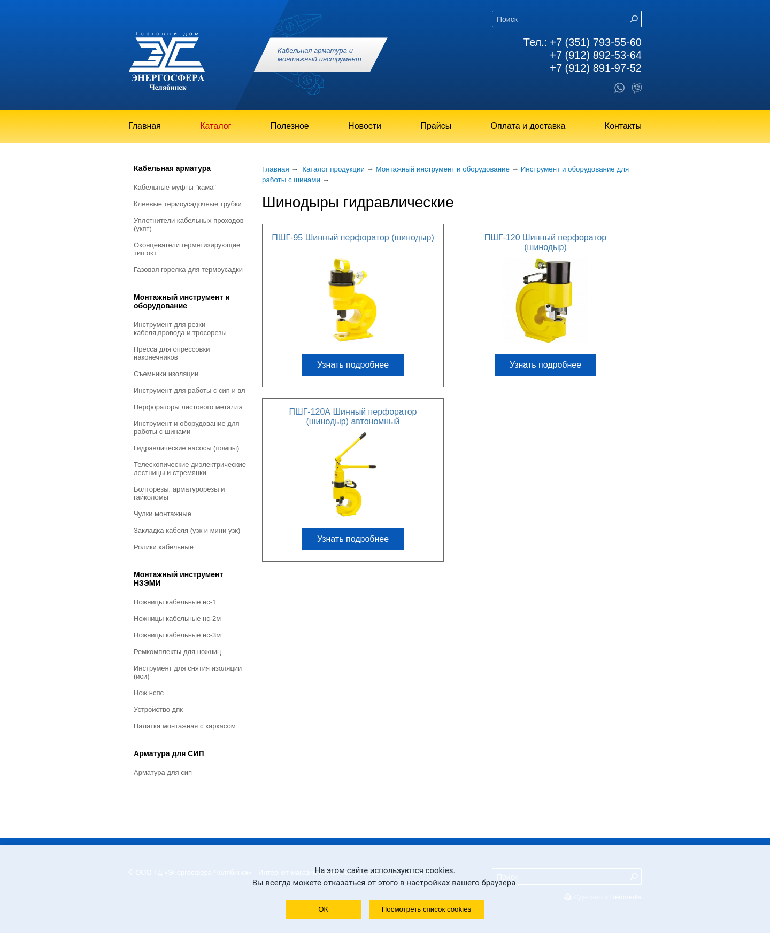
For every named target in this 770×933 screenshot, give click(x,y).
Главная (144, 125)
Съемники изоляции (166, 374)
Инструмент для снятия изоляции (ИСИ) (188, 672)
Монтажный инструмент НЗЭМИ (178, 578)
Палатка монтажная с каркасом (185, 726)
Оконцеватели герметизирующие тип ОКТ (187, 249)
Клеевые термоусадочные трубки (188, 204)
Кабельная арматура (172, 168)
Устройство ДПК (158, 709)
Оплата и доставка (528, 125)
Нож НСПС (149, 693)
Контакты (623, 125)
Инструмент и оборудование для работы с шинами (187, 427)
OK (323, 909)
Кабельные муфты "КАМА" (175, 187)
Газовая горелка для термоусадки (188, 270)
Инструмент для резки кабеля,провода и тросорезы (180, 329)
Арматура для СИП (169, 753)
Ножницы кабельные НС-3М (177, 635)
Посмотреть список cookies (426, 909)
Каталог (215, 125)
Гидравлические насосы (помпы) (186, 448)
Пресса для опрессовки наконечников (172, 353)
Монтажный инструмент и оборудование (182, 301)
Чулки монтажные (162, 514)
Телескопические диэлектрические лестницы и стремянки (190, 469)
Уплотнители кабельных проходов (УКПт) (189, 224)
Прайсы (435, 125)
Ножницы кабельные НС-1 (175, 602)
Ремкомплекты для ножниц (177, 652)
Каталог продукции (333, 169)
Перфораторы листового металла (188, 407)
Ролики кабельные (164, 547)
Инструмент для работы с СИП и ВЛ (189, 390)
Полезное (290, 125)
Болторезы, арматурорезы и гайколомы (179, 493)
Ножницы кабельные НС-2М (177, 619)
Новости (364, 125)
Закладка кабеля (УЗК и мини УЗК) (187, 530)
